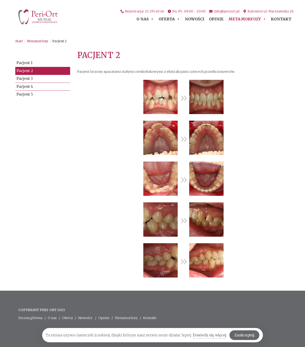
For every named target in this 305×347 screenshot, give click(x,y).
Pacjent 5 (24, 94)
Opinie (216, 19)
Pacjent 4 (24, 86)
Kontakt (281, 19)
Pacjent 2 (59, 41)
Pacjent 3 (24, 78)
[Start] (19, 41)
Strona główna (30, 318)
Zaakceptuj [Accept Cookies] (244, 335)
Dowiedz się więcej (209, 335)
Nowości (194, 19)
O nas (145, 19)
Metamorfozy (247, 19)
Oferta (169, 19)
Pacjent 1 (24, 63)
